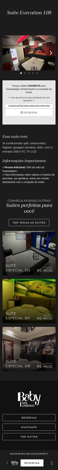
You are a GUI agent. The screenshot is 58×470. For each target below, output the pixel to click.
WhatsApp (29, 427)
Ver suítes (29, 437)
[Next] (50, 53)
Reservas (32, 463)
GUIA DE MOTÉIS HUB (20, 454)
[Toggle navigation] (7, 463)
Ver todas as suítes (29, 222)
